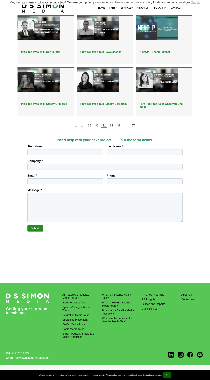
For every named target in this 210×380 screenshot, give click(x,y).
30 (96, 125)
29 (89, 125)
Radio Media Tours (73, 329)
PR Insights (148, 299)
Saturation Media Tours (75, 315)
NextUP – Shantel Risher (155, 52)
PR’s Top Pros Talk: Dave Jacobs (100, 52)
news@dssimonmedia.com (32, 357)
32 (111, 125)
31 (104, 125)
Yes (193, 2)
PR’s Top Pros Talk (153, 294)
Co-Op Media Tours (73, 324)
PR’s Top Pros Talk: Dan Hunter (40, 52)
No (198, 2)
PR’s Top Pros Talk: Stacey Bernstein (103, 103)
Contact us (187, 299)
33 (118, 125)
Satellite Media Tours (74, 302)
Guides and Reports (153, 304)
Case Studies (149, 308)
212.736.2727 (20, 353)
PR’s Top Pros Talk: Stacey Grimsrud (44, 103)
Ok (167, 375)
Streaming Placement (75, 319)
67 (133, 125)
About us (186, 294)
